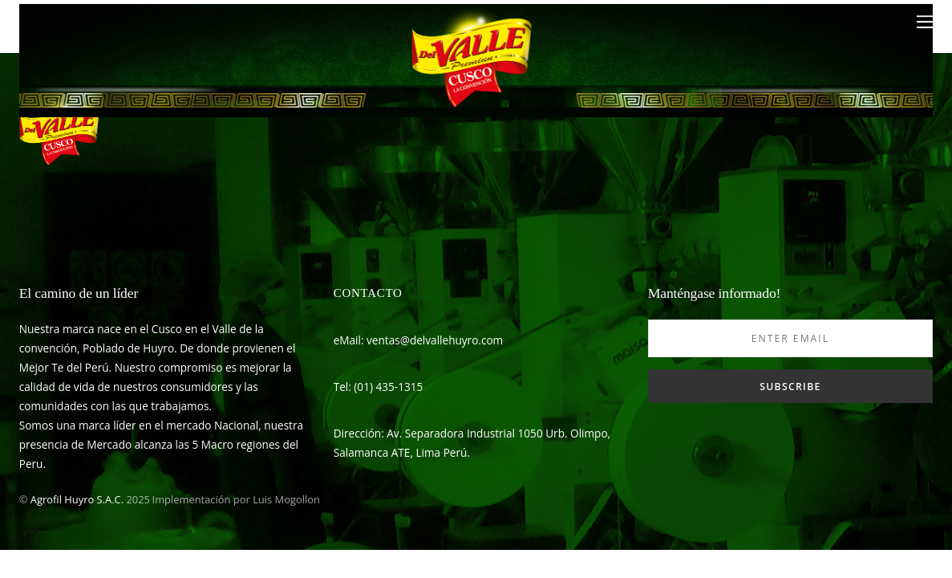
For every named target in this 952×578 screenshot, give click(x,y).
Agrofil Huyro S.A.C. (77, 499)
